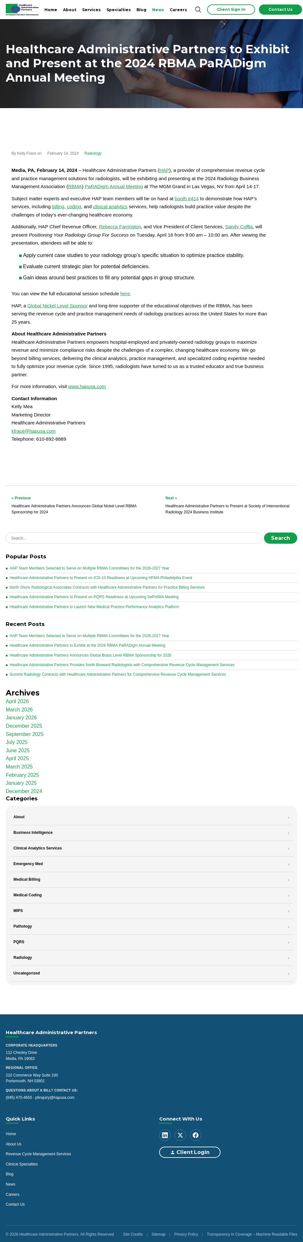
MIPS (18, 909)
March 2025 (19, 765)
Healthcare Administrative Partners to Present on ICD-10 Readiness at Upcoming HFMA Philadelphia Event (101, 576)
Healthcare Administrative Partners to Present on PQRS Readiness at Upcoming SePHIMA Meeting (94, 596)
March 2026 (19, 708)
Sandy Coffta (238, 226)
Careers (178, 9)
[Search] (198, 9)
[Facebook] (195, 1134)
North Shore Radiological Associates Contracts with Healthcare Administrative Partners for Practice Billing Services (107, 586)
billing (58, 206)
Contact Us (280, 9)
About (69, 9)
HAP (164, 170)
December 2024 (24, 790)
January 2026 (21, 716)
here (125, 293)
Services (91, 9)
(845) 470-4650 (19, 1096)
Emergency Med (28, 862)
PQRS (18, 940)
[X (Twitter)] (180, 1134)
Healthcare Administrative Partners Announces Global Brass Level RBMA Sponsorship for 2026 (90, 654)
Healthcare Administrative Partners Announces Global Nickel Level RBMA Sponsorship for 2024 (74, 504)
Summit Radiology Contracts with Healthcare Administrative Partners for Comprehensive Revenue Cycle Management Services (118, 673)
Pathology (22, 925)
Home (50, 9)
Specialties (118, 9)
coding (74, 206)
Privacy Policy (186, 1233)
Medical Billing (26, 878)
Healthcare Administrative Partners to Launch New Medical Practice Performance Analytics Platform (94, 605)
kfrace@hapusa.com (34, 431)
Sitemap (159, 1233)
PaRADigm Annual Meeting (114, 186)
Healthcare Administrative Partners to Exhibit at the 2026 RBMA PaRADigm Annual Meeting (87, 644)
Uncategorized (26, 972)
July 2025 (17, 741)
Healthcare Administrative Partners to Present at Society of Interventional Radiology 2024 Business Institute (228, 504)
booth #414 (187, 198)
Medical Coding (27, 894)
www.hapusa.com (87, 386)
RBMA (75, 186)
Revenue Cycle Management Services (38, 1152)
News (158, 9)
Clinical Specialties (22, 1163)
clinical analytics (110, 206)
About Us (13, 1143)
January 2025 (21, 781)
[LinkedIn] (165, 1134)
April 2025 (17, 757)
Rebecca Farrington (120, 226)
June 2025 (18, 749)
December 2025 (24, 724)
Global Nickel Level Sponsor (57, 305)
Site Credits (133, 1233)
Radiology (92, 153)
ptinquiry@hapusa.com (54, 1096)
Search (282, 537)
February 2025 (22, 773)
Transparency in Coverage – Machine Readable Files (252, 1233)
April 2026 (17, 700)
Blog (141, 9)
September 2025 (24, 733)
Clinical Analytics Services (37, 847)
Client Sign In (231, 9)
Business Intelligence (33, 831)
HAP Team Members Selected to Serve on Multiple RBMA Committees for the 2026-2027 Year (89, 567)
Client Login (186, 1151)
